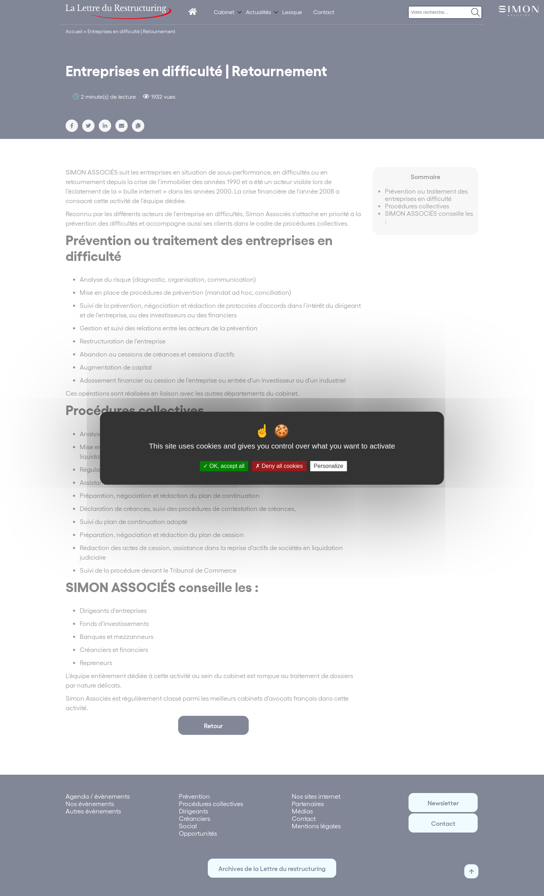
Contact (323, 11)
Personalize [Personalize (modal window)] (328, 466)
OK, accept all (223, 466)
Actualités (258, 11)
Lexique (292, 11)
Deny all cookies (279, 466)
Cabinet (224, 11)
